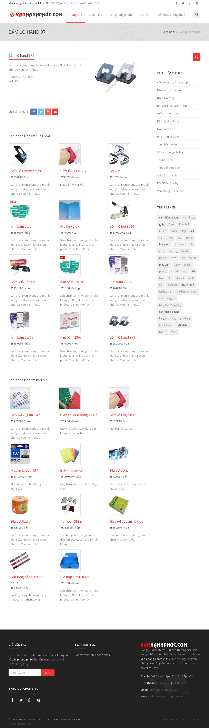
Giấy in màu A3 (71, 470)
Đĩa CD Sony (119, 470)
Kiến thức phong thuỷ (171, 15)
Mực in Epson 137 (24, 470)
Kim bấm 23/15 (22, 337)
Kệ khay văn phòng (168, 121)
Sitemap (163, 718)
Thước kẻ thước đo (168, 168)
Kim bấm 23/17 (121, 282)
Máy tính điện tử (166, 129)
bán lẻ (162, 332)
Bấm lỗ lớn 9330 (122, 226)
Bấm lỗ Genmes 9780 (27, 171)
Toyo (170, 237)
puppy (162, 271)
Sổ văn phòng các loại (170, 152)
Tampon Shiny (71, 521)
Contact (196, 718)
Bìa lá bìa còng (165, 98)
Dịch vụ (144, 15)
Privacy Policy (179, 718)
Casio (177, 264)
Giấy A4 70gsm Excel (26, 415)
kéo (183, 258)
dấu (161, 285)
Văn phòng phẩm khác (170, 191)
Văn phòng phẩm (120, 15)
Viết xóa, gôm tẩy (167, 175)
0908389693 (180, 683)
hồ (191, 244)
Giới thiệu (96, 15)
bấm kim (173, 285)
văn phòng (189, 217)
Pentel (189, 237)
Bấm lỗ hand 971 (122, 337)
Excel (172, 224)
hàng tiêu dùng (167, 318)
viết (161, 237)
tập (184, 231)
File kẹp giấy (69, 226)
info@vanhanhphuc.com (164, 689)
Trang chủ (75, 15)
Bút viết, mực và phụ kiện (172, 105)
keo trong (180, 244)
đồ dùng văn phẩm (187, 291)
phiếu (187, 264)
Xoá (179, 237)
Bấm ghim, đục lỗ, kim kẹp (172, 82)
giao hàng (185, 318)
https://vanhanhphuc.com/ (168, 696)
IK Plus (162, 231)
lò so (173, 258)
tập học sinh (165, 291)
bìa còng (173, 251)
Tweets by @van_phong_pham (92, 655)
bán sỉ (174, 332)
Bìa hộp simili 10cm (74, 577)
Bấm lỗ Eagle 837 (73, 171)
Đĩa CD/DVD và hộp (168, 183)
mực (184, 271)
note (161, 251)
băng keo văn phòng (170, 305)
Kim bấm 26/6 (21, 226)
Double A (184, 224)
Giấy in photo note (168, 113)
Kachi (191, 278)
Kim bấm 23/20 (71, 282)
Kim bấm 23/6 (70, 337)
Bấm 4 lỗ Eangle (23, 282)
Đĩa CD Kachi (20, 521)
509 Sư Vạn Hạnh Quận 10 (63, 3)
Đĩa (169, 278)
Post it (174, 231)
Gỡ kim (115, 171)
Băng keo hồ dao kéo (169, 90)
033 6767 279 (90, 3)
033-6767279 (162, 683)
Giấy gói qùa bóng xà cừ (78, 415)
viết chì (193, 258)
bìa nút (163, 258)
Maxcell (180, 278)
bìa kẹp (186, 251)
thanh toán (165, 325)
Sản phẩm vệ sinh (167, 144)
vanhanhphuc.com (20, 722)
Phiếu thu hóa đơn (168, 137)
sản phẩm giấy (167, 298)
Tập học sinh (165, 160)
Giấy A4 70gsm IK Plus (126, 521)
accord (174, 271)
